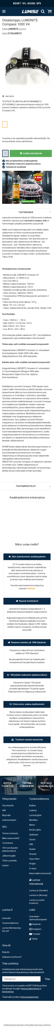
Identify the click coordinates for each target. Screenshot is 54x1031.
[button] (30, 997)
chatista (31, 588)
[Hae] (43, 11)
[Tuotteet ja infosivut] (4, 11)
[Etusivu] (30, 11)
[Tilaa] (47, 979)
